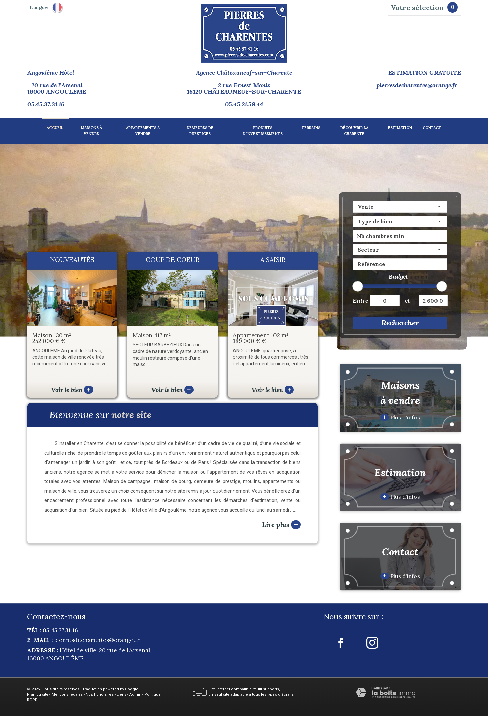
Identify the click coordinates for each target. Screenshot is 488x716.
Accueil (55, 127)
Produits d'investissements (263, 130)
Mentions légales (67, 694)
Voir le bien (72, 390)
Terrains (311, 127)
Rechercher (400, 322)
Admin (135, 694)
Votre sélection (417, 7)
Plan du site (37, 694)
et (407, 300)
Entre (359, 300)
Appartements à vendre (143, 130)
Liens (121, 694)
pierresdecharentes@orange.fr (416, 85)
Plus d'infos (400, 417)
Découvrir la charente (354, 130)
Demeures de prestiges (200, 130)
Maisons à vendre (91, 130)
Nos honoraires (100, 694)
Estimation (400, 127)
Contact (432, 127)
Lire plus (281, 524)
